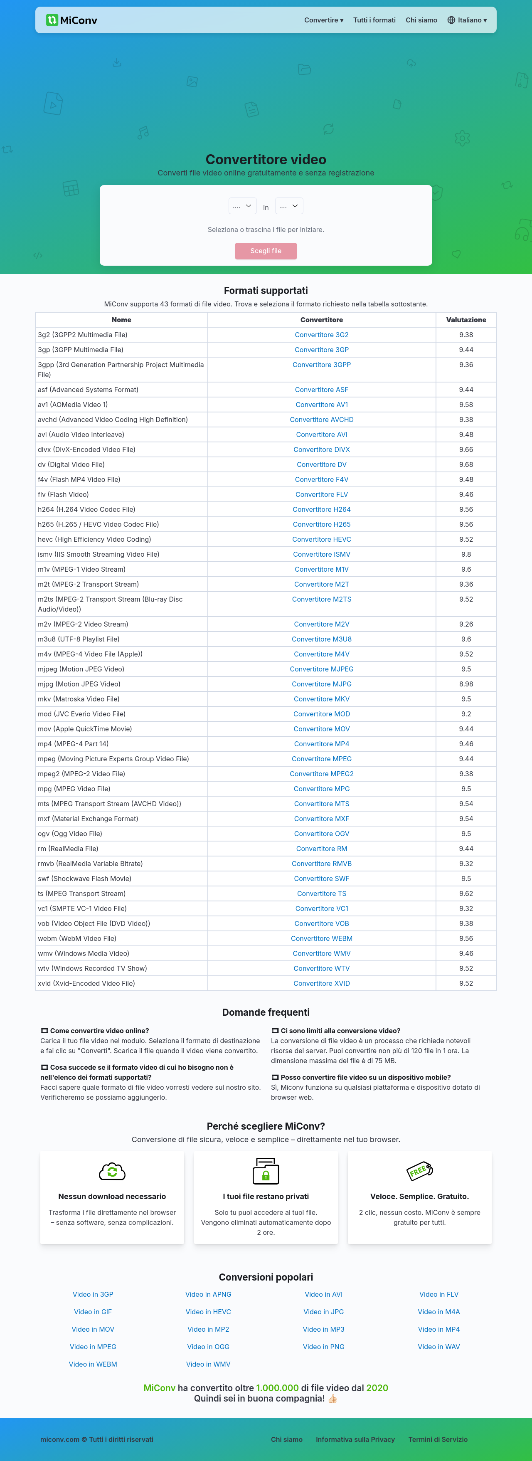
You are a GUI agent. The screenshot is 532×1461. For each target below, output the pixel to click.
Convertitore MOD (321, 714)
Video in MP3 (324, 1329)
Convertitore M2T (322, 584)
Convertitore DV (322, 464)
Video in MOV (92, 1329)
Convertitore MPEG (322, 759)
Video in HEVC (208, 1312)
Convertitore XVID (321, 983)
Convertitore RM (321, 848)
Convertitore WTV (322, 968)
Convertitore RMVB (322, 863)
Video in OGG (208, 1347)
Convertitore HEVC (321, 539)
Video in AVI (323, 1294)
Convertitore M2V (322, 624)
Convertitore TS (322, 893)
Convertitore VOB (322, 923)
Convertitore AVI (321, 434)
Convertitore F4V (322, 479)
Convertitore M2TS (322, 599)
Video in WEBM (93, 1364)
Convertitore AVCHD (322, 419)
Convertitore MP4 (322, 744)
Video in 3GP (93, 1294)
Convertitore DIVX (321, 449)
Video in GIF (93, 1312)
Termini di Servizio (438, 1439)
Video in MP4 (439, 1329)
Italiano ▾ (467, 20)
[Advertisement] (266, 92)
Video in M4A (439, 1312)
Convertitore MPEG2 (322, 774)
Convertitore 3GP (322, 350)
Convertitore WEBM (321, 938)
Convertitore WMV (322, 953)
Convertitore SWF (322, 878)
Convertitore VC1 (322, 908)
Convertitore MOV (322, 729)
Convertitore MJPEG (322, 669)
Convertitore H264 (322, 509)
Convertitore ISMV (321, 554)
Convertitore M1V (322, 569)
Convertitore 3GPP (322, 364)
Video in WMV (208, 1364)
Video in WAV (439, 1347)
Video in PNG (324, 1347)
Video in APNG (208, 1294)
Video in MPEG (93, 1347)
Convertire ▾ (323, 20)
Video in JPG (323, 1312)
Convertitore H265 (322, 524)
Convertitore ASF (322, 389)
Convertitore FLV (322, 494)
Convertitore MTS (322, 804)
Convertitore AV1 (322, 404)
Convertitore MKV (322, 699)
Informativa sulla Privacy (355, 1439)
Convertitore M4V (322, 654)
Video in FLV (438, 1294)
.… (236, 206)
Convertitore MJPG (322, 684)
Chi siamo (287, 1439)
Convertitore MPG (322, 789)
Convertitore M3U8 (322, 639)
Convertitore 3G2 (322, 335)
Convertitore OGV (322, 833)
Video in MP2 (208, 1329)
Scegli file (266, 251)
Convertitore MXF (322, 818)
